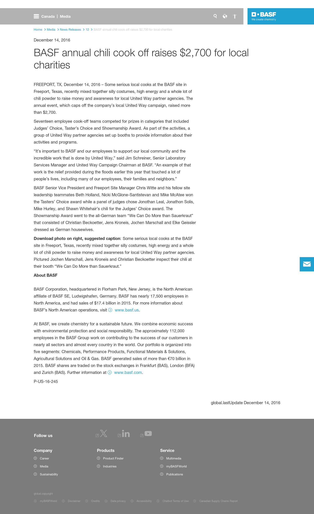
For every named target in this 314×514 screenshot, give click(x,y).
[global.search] (215, 16)
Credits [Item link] (95, 501)
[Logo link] (264, 16)
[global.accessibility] (234, 16)
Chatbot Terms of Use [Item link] (176, 501)
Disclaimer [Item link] (74, 501)
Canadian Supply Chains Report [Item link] (218, 501)
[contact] (307, 264)
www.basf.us (127, 310)
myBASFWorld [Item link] (48, 501)
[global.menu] (54, 16)
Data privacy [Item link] (118, 501)
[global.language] (225, 16)
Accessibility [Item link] (144, 501)
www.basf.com (128, 372)
